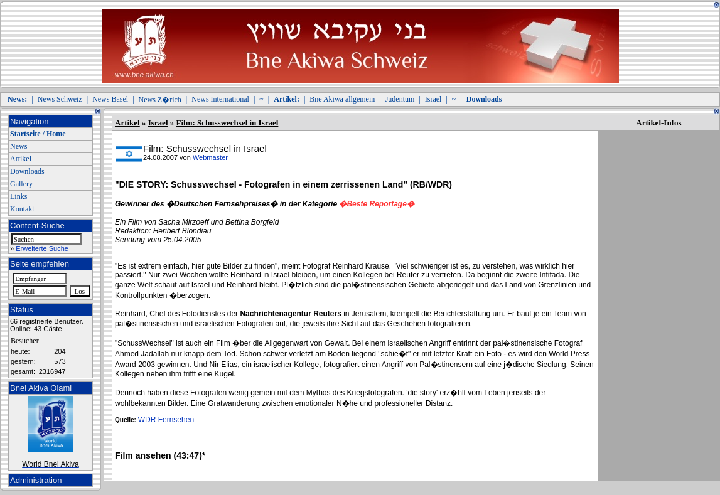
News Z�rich (160, 99)
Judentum (400, 99)
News (18, 146)
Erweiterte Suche (42, 248)
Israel (433, 99)
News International (220, 99)
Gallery (21, 183)
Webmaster (210, 157)
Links (18, 196)
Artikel (20, 158)
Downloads (27, 171)
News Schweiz (60, 99)
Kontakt (22, 209)
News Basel (110, 99)
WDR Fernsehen (166, 419)
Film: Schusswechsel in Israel (227, 122)
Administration (36, 480)
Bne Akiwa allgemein (342, 99)
